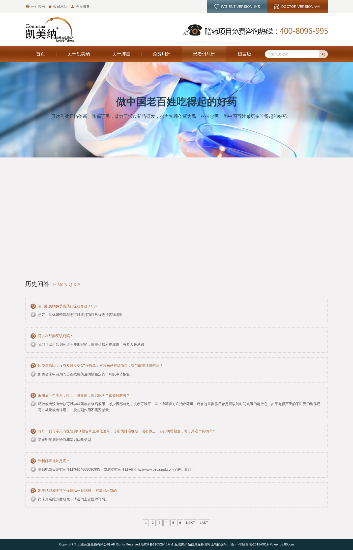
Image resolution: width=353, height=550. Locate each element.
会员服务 (83, 7)
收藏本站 (60, 7)
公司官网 (38, 7)
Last (204, 523)
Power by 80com (282, 544)
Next (190, 523)
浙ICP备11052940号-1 (157, 544)
